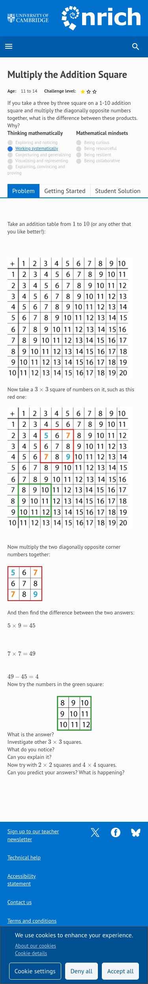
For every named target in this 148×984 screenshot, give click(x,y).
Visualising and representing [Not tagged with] (41, 160)
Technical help (24, 857)
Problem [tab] (23, 191)
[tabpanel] (74, 504)
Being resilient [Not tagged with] (97, 154)
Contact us (19, 902)
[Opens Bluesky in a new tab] (136, 832)
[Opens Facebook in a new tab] (115, 832)
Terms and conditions (31, 920)
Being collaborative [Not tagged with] (102, 160)
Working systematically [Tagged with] (36, 148)
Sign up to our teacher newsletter (33, 835)
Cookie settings (35, 971)
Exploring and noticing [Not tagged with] (36, 142)
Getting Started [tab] (64, 191)
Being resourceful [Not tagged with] (100, 148)
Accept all (120, 971)
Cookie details (31, 953)
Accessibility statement (21, 879)
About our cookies (35, 945)
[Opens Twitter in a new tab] (95, 832)
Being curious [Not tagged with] (96, 142)
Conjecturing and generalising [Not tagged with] (43, 154)
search (136, 46)
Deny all (81, 971)
